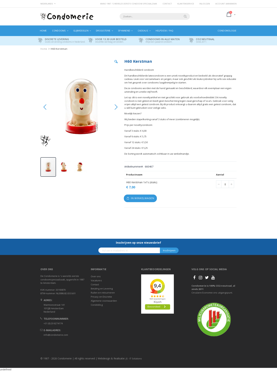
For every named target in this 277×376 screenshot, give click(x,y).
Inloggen (204, 3)
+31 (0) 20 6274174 (53, 323)
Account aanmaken (226, 3)
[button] (116, 64)
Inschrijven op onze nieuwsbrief (138, 243)
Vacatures (96, 280)
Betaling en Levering (102, 288)
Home (43, 49)
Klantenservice (185, 3)
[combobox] (154, 16)
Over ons (96, 276)
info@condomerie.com (56, 334)
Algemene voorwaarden (104, 300)
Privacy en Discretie (101, 296)
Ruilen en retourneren (103, 292)
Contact (167, 3)
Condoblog (97, 304)
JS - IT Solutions (134, 358)
